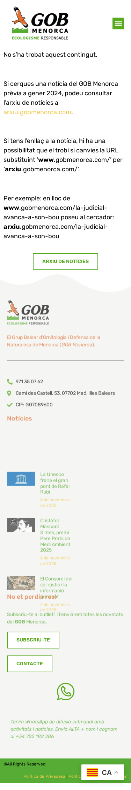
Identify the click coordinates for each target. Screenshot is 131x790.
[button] (118, 24)
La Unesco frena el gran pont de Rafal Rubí (55, 535)
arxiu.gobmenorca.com (37, 112)
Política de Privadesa (44, 776)
